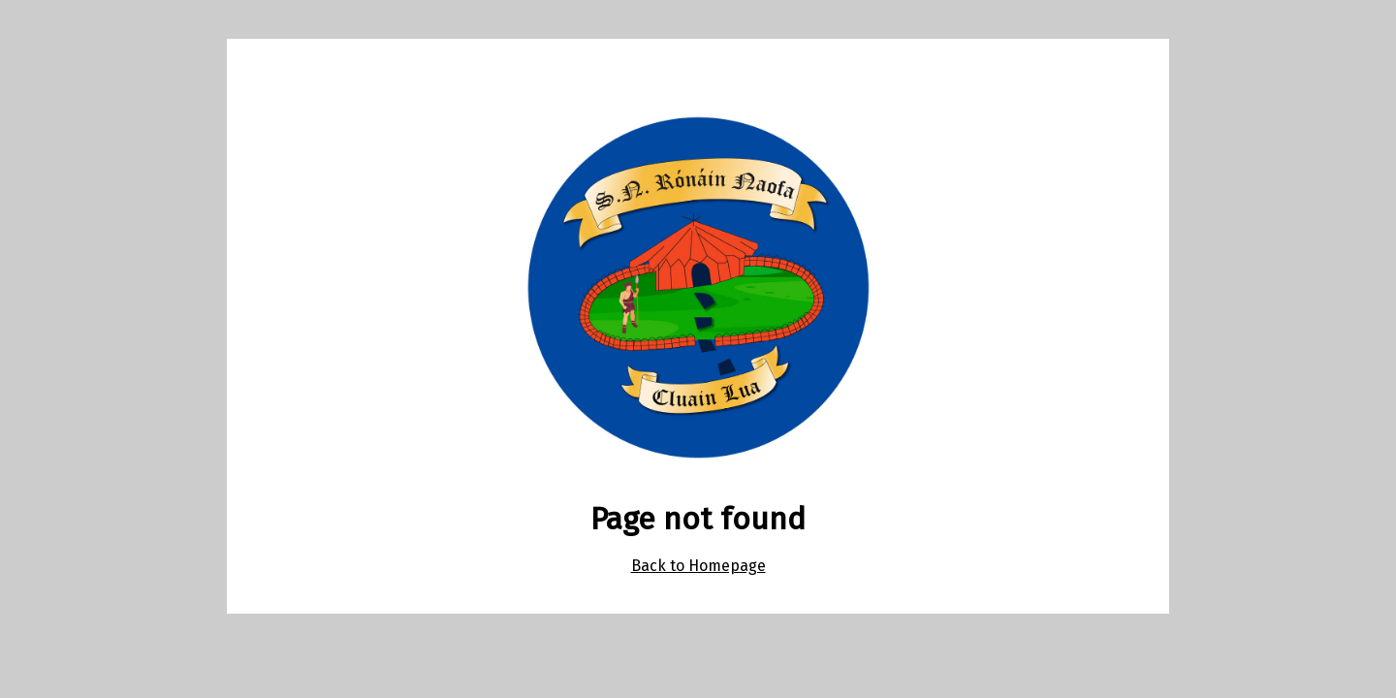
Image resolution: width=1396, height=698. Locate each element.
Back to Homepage (698, 565)
